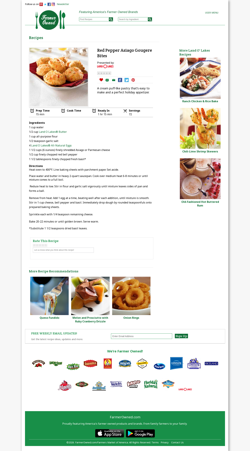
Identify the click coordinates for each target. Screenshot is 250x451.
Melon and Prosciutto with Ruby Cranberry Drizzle (90, 319)
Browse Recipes (86, 37)
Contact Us (177, 442)
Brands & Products (172, 37)
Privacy (164, 442)
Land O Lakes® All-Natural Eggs (51, 145)
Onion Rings (131, 318)
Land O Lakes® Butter (53, 132)
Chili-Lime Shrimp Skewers (200, 151)
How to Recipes (140, 37)
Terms (155, 442)
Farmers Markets (206, 37)
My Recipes (113, 37)
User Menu (211, 12)
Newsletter (63, 4)
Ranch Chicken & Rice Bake (200, 101)
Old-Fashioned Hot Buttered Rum (200, 203)
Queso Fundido (49, 318)
